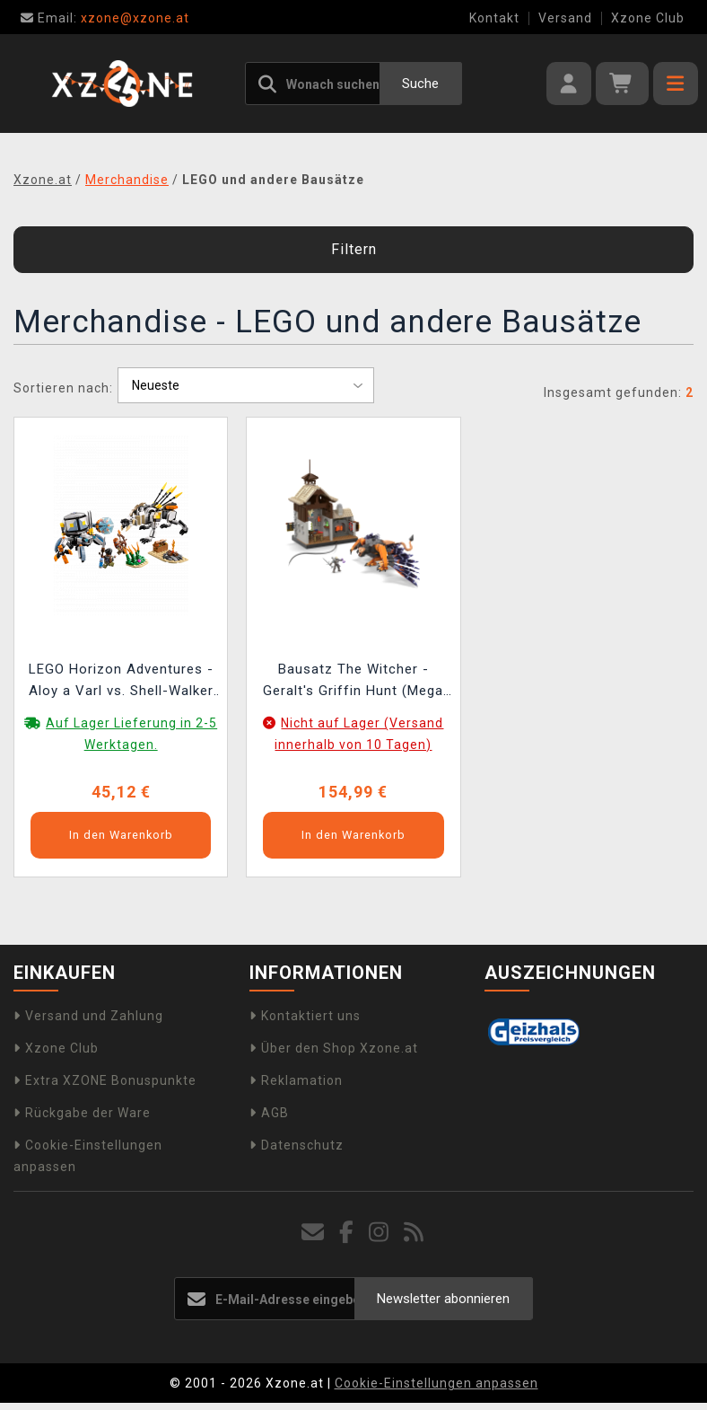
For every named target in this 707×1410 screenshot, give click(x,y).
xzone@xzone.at (105, 18)
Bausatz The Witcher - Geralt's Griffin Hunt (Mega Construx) (353, 682)
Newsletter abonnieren (443, 1299)
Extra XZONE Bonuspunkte (104, 1080)
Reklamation (296, 1080)
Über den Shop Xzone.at (333, 1048)
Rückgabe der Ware (82, 1113)
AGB (269, 1113)
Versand (565, 18)
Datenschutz (296, 1145)
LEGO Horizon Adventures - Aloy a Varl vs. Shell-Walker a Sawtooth (121, 682)
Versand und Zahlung (88, 1016)
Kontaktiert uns (305, 1016)
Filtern (354, 249)
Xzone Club (648, 18)
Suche (420, 83)
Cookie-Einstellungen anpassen (436, 1383)
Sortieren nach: (63, 388)
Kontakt (494, 18)
